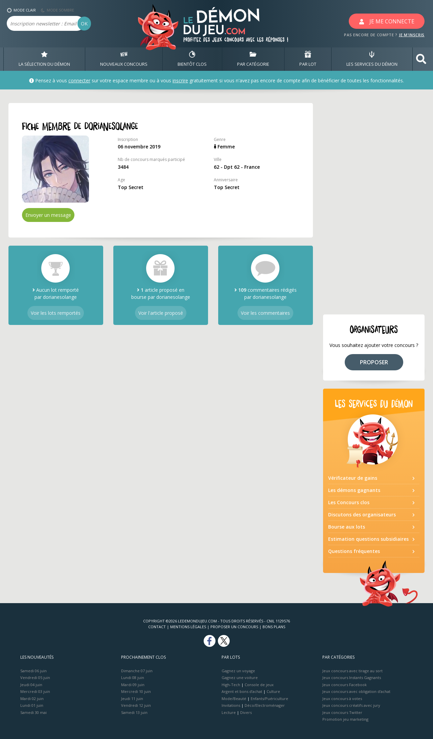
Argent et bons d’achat (242, 691)
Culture (273, 691)
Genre (220, 139)
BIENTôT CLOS (192, 59)
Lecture (229, 712)
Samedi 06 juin (33, 670)
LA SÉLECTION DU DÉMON (44, 59)
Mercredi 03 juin (35, 691)
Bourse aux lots (346, 527)
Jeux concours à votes (342, 698)
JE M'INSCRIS (412, 34)
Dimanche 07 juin (137, 670)
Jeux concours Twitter (342, 712)
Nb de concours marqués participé (151, 159)
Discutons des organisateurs (362, 514)
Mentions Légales (188, 626)
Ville (218, 159)
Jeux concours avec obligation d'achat (356, 691)
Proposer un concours (234, 626)
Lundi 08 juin (132, 677)
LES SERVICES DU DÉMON (371, 59)
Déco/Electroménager (265, 705)
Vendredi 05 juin (35, 677)
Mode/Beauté (234, 698)
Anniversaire (226, 180)
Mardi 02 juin (32, 698)
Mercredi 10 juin (136, 691)
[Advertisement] (374, 204)
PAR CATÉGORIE (253, 59)
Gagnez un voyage (238, 670)
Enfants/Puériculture (269, 698)
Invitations (231, 705)
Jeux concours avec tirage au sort (352, 670)
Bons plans (274, 626)
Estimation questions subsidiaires (368, 539)
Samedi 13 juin (134, 712)
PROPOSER (374, 362)
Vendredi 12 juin (136, 705)
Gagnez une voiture (240, 677)
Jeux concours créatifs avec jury (351, 705)
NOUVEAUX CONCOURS (123, 59)
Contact (157, 626)
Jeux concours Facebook (344, 684)
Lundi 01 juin (31, 705)
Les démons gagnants (354, 490)
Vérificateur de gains (352, 478)
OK (84, 23)
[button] (421, 59)
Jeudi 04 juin (31, 684)
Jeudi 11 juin (132, 698)
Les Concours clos (348, 502)
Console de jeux (259, 684)
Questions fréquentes (354, 551)
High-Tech (231, 684)
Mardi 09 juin (132, 684)
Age (121, 180)
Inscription (128, 139)
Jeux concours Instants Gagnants (351, 677)
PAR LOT (307, 59)
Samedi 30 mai (33, 712)
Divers (246, 712)
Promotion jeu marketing (345, 719)
